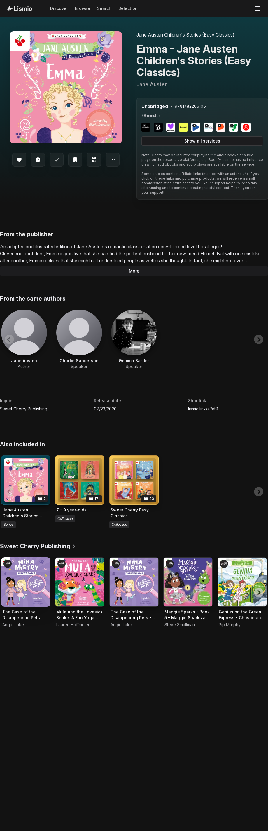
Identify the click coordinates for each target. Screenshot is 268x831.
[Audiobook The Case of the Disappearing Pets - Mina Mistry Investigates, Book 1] (134, 582)
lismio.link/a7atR (203, 408)
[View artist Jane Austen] (24, 339)
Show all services (202, 140)
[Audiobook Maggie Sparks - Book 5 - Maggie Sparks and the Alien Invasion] (188, 582)
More (134, 270)
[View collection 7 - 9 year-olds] (79, 480)
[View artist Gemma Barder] (134, 339)
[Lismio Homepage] (19, 8)
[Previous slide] (9, 339)
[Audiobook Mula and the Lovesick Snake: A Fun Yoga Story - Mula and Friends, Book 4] (79, 582)
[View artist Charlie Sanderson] (79, 339)
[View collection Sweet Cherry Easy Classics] (134, 480)
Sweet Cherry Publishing (23, 408)
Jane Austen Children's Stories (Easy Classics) (185, 35)
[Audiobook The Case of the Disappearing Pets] (25, 582)
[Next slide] (258, 339)
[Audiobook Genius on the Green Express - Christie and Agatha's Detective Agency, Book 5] (242, 582)
